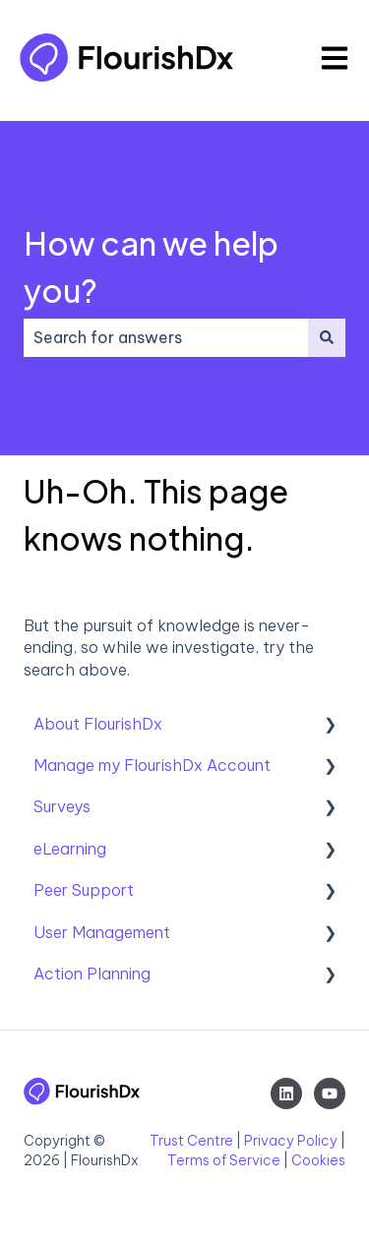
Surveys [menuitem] (62, 806)
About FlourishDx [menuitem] (97, 724)
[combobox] (166, 337)
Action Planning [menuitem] (92, 973)
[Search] (326, 337)
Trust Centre (191, 1141)
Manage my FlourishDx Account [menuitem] (152, 765)
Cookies (318, 1160)
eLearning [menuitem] (69, 848)
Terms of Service (223, 1160)
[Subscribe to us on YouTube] (329, 1093)
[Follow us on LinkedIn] (286, 1093)
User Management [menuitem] (101, 932)
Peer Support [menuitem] (83, 890)
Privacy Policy (291, 1141)
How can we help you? (151, 266)
